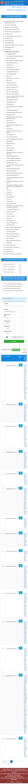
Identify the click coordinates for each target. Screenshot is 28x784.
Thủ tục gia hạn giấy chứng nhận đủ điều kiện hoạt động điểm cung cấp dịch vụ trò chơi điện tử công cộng (26, 632)
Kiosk (24, 7)
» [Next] (4, 764)
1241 (20, 266)
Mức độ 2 (20, 488)
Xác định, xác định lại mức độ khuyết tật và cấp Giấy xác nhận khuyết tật (26, 460)
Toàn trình (20, 533)
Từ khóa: (6, 303)
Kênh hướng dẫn (17, 7)
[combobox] (14, 311)
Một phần (20, 365)
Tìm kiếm (14, 341)
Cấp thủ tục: (7, 326)
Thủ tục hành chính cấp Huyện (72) (13, 286)
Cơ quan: (6, 309)
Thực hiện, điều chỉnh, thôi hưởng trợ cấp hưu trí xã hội (25, 479)
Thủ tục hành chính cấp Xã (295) (12, 288)
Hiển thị (25, 349)
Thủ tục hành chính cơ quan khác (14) (14, 290)
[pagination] (25, 351)
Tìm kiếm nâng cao (7, 298)
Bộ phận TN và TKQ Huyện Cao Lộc (16, 10)
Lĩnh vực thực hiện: (7, 315)
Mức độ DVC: (7, 321)
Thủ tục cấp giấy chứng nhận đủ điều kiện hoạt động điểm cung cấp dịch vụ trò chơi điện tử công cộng (26, 577)
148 (20, 264)
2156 (20, 272)
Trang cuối (9, 764)
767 (20, 269)
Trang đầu (4, 761)
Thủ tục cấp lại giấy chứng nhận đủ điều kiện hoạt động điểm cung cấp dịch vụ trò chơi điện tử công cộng (26, 659)
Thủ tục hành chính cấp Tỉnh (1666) (13, 284)
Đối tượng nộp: (7, 331)
